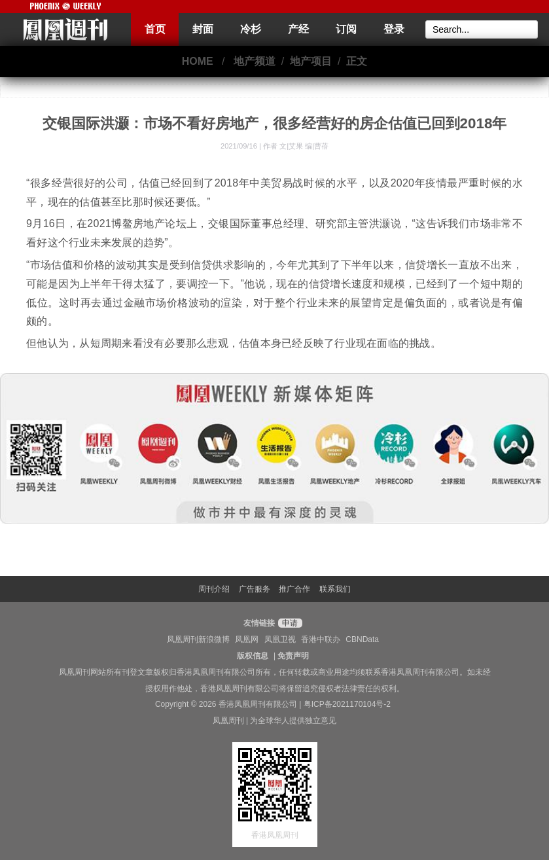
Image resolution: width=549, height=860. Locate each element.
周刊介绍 (214, 589)
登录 (393, 29)
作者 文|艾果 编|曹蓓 (295, 146)
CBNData (362, 639)
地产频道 (254, 61)
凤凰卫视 (280, 639)
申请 (288, 623)
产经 (298, 29)
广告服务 (254, 589)
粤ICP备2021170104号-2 (347, 704)
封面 (202, 29)
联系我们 (335, 589)
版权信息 (252, 655)
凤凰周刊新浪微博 (198, 639)
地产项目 (311, 61)
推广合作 (294, 589)
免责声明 (293, 655)
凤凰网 (246, 639)
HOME (197, 61)
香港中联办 (320, 639)
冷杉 (250, 29)
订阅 (346, 29)
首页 (155, 29)
